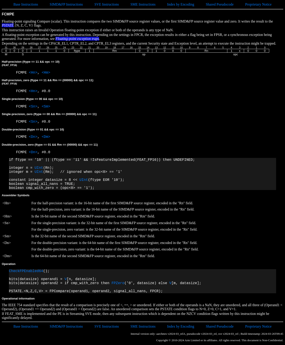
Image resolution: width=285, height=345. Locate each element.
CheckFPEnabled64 (26, 271)
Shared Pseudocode (220, 4)
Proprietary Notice (258, 4)
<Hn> (33, 73)
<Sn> (33, 107)
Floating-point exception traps (77, 39)
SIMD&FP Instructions (66, 4)
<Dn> (33, 137)
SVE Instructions (106, 4)
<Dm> (46, 137)
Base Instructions (25, 4)
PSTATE (8, 25)
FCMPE (22, 73)
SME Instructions (142, 4)
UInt (39, 168)
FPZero (118, 283)
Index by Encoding (180, 4)
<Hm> (46, 73)
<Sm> (46, 107)
